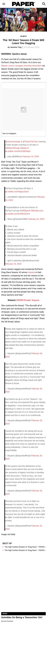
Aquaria (31, 272)
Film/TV (23, 36)
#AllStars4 (25, 211)
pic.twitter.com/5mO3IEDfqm (17, 151)
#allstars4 (24, 148)
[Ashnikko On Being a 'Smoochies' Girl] (23, 601)
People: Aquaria (28, 300)
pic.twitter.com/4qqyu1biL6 (17, 191)
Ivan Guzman (8, 621)
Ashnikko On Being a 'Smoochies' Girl (21, 617)
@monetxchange (12, 142)
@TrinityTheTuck (30, 142)
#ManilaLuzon (37, 211)
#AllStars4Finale (12, 148)
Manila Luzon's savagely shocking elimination (21, 66)
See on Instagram (9, 133)
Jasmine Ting (15, 47)
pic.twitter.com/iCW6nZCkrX (17, 214)
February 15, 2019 (13, 264)
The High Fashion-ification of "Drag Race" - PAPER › (25, 547)
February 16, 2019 (30, 156)
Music (5, 614)
